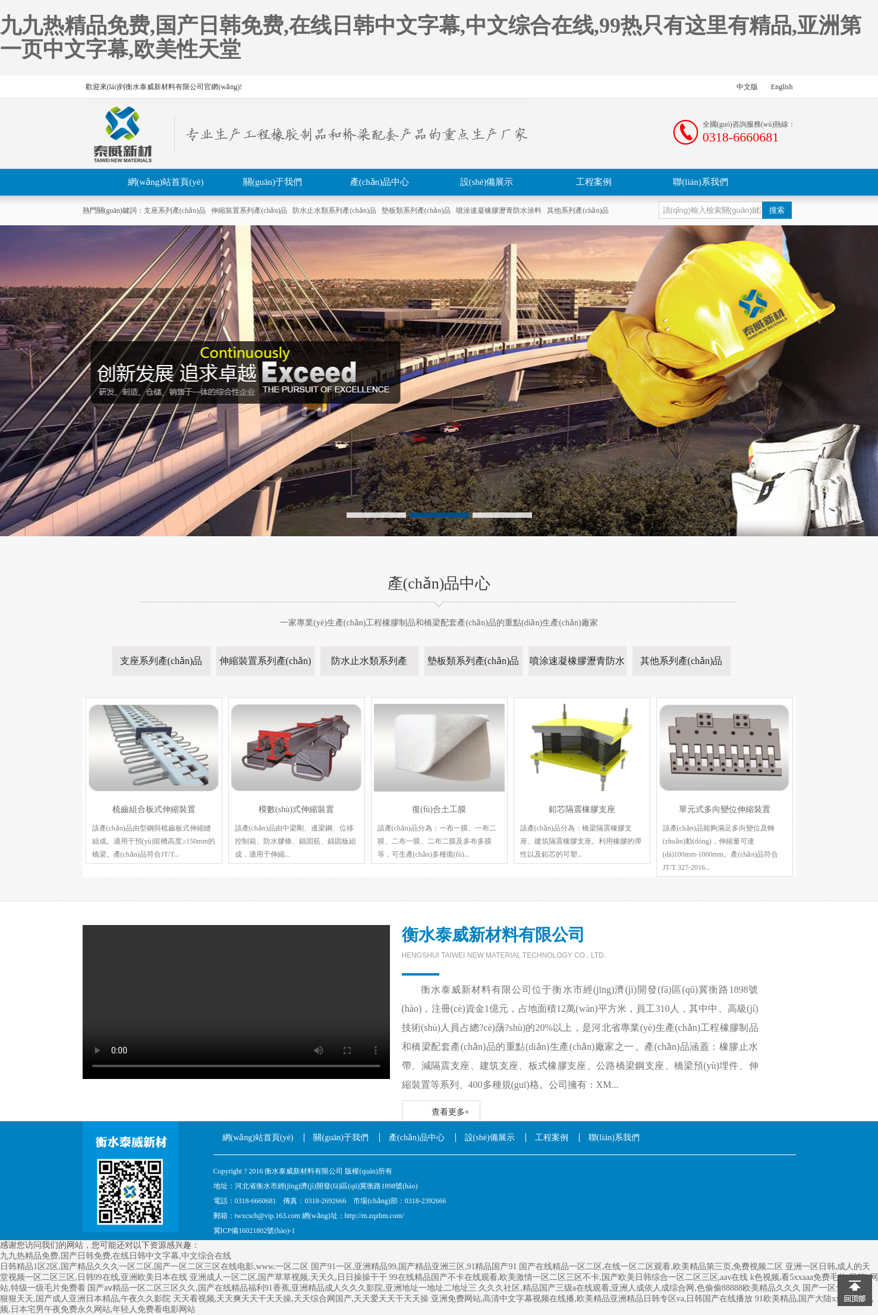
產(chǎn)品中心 (380, 182)
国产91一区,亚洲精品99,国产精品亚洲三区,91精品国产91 (414, 1266)
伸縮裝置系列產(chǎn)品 (249, 210)
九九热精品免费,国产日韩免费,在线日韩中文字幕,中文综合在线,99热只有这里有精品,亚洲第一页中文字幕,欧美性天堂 (430, 37)
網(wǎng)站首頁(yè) (166, 182)
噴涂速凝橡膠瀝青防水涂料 (499, 210)
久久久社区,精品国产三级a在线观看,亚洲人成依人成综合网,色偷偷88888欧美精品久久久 (640, 1287)
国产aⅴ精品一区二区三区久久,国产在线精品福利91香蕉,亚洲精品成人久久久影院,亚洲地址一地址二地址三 (282, 1287)
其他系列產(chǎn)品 (578, 210)
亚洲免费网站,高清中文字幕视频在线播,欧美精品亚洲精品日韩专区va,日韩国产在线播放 (592, 1298)
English (782, 87)
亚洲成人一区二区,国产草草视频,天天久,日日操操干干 (289, 1277)
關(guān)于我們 (272, 182)
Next (805, 384)
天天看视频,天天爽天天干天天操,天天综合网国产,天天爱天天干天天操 (301, 1298)
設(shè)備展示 (487, 182)
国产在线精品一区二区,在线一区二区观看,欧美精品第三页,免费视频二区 (651, 1266)
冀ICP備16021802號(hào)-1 (254, 1230)
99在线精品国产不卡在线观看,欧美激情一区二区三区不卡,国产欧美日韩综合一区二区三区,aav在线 (568, 1277)
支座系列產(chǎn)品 (175, 210)
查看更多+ (451, 1112)
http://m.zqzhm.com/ (374, 1216)
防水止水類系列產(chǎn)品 (334, 210)
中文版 (747, 87)
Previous (73, 384)
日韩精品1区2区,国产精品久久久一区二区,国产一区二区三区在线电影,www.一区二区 (154, 1266)
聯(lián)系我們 (700, 182)
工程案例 (594, 182)
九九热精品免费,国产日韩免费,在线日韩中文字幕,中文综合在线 (115, 1255)
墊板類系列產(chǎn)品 (416, 210)
